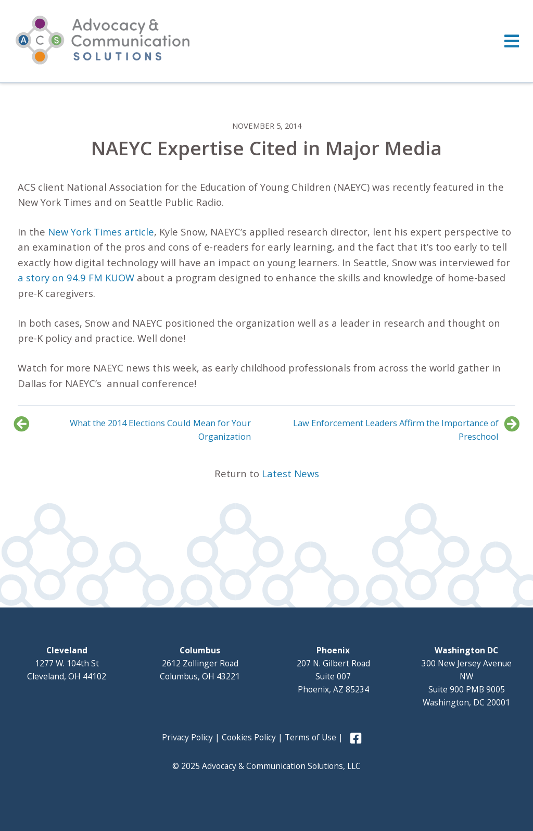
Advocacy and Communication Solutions (102, 40)
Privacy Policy (187, 737)
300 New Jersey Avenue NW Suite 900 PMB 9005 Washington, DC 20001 (467, 676)
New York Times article (101, 231)
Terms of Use (310, 737)
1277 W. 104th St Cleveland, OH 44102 (66, 663)
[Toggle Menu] (266, 41)
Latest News (290, 473)
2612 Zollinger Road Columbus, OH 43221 (200, 663)
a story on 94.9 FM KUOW (76, 277)
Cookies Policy (249, 737)
